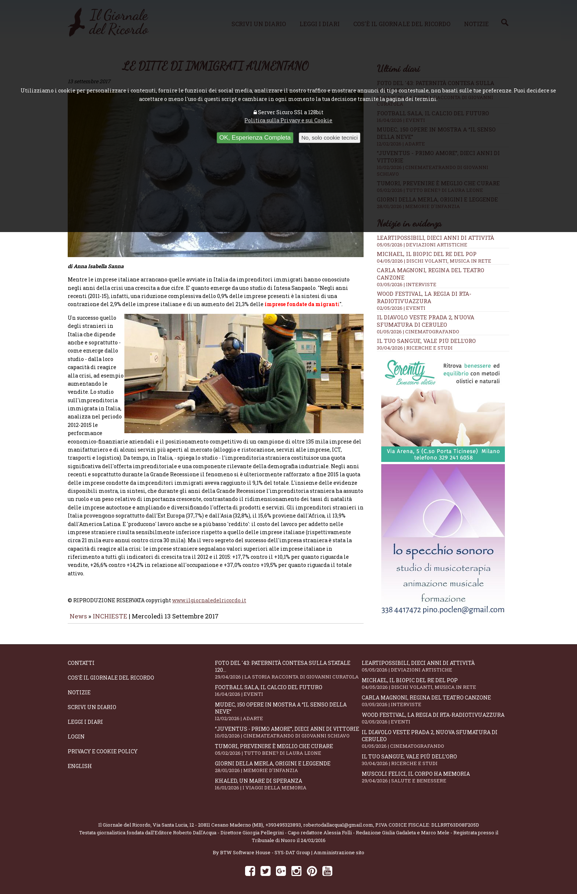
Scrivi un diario (92, 701)
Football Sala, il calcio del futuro (288, 685)
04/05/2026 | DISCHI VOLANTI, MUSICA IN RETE (434, 260)
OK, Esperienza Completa (255, 137)
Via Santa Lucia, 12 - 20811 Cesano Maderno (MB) (208, 819)
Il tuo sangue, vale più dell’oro (426, 340)
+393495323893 (283, 819)
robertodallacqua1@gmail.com (338, 819)
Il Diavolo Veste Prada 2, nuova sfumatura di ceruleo (425, 320)
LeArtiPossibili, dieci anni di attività (435, 237)
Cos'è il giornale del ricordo (111, 672)
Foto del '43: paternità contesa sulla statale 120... (288, 664)
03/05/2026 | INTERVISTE (406, 284)
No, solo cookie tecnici (329, 137)
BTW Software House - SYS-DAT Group (265, 847)
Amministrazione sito (339, 847)
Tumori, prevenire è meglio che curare (288, 744)
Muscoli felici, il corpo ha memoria (435, 771)
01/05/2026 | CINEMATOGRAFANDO (418, 331)
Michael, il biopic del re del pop (427, 253)
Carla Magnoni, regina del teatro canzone (435, 695)
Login (76, 731)
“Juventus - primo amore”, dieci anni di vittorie (288, 726)
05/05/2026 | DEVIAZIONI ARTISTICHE (422, 244)
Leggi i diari (85, 716)
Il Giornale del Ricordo (124, 819)
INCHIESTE (111, 595)
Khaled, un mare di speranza (288, 778)
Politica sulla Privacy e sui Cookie (288, 120)
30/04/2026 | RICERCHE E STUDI (415, 347)
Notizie (79, 686)
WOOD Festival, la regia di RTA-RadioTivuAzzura (424, 297)
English (80, 760)
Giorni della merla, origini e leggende (288, 761)
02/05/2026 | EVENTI (401, 308)
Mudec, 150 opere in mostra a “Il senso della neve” (288, 705)
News (78, 595)
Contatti (81, 657)
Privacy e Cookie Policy (103, 745)
